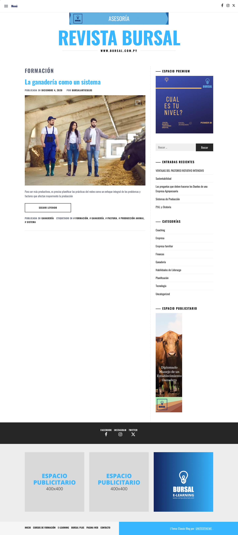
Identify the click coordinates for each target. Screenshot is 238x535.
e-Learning (63, 527)
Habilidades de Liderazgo (168, 270)
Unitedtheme (204, 528)
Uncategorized (163, 294)
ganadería (98, 218)
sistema (31, 222)
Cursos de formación (44, 527)
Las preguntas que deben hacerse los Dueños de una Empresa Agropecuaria (181, 188)
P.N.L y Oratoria (163, 207)
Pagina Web (92, 527)
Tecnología (161, 286)
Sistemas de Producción (168, 199)
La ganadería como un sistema (62, 81)
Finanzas (160, 254)
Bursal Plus (77, 527)
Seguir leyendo (48, 207)
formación (81, 218)
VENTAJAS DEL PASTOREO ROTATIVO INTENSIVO (180, 170)
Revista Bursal (119, 37)
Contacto (105, 527)
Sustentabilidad (163, 178)
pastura (112, 218)
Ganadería (47, 218)
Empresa (160, 238)
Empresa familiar (164, 246)
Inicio (28, 527)
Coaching (160, 230)
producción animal (132, 218)
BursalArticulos (82, 90)
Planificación (162, 278)
